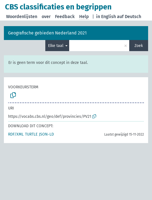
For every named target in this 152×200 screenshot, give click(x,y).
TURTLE (31, 134)
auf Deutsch (129, 16)
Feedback (65, 16)
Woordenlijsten (21, 16)
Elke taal (56, 45)
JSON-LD (46, 134)
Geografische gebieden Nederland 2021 (47, 33)
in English (106, 16)
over (46, 16)
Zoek (138, 45)
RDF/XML (16, 134)
